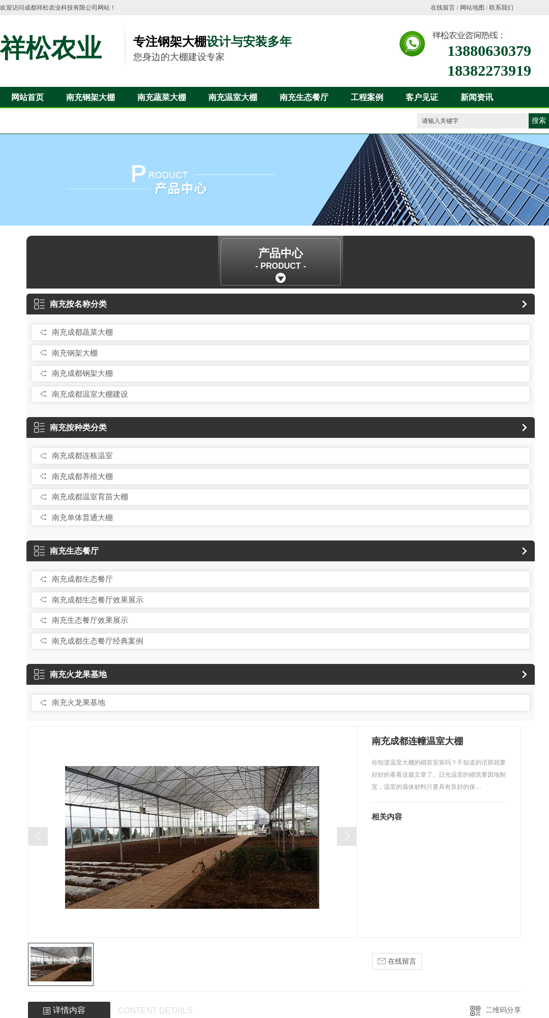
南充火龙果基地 (70, 674)
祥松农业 (51, 48)
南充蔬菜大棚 (161, 97)
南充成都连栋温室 (82, 455)
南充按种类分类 (70, 427)
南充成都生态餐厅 (82, 579)
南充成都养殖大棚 (82, 476)
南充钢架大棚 (90, 97)
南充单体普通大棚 (82, 517)
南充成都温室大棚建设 (90, 394)
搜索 (539, 120)
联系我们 (501, 7)
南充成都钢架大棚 (82, 373)
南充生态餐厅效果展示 (90, 620)
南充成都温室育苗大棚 (90, 496)
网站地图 (472, 7)
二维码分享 (503, 1010)
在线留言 (443, 7)
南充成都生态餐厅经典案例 (97, 641)
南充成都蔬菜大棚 (82, 332)
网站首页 (27, 97)
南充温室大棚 (232, 97)
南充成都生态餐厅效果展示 (97, 599)
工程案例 (367, 97)
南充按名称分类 (70, 304)
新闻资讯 (477, 97)
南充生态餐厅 (304, 97)
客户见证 (422, 97)
